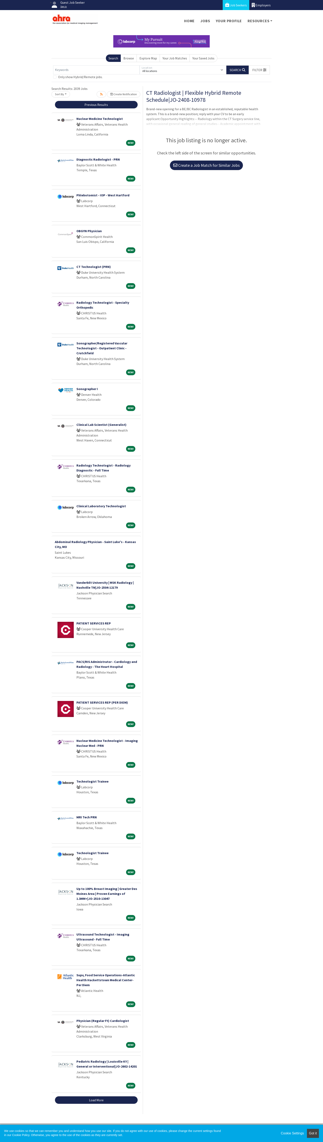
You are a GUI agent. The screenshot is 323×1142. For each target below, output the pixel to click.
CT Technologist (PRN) (93, 267)
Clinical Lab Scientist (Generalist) (101, 425)
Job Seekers (236, 5)
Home (189, 21)
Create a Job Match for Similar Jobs (206, 165)
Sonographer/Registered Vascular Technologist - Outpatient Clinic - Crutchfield (101, 348)
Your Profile (229, 21)
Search (113, 58)
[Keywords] (96, 69)
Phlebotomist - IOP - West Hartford (102, 195)
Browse (128, 58)
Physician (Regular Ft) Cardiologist (102, 1021)
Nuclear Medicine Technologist (99, 119)
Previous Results (96, 105)
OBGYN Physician (89, 231)
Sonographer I (87, 389)
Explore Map (148, 58)
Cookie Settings (292, 1133)
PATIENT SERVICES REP (93, 623)
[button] (259, 69)
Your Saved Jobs (203, 58)
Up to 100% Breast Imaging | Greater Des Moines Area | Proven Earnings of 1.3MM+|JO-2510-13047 (106, 894)
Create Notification (123, 94)
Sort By (59, 94)
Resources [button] (258, 21)
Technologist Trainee (92, 781)
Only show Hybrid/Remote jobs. (80, 77)
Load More (96, 1100)
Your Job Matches (175, 58)
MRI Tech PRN (86, 817)
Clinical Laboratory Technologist (101, 506)
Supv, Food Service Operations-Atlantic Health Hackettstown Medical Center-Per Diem (105, 980)
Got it (313, 1133)
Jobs (205, 21)
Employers (261, 5)
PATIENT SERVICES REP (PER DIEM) (102, 702)
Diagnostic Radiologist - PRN (98, 159)
